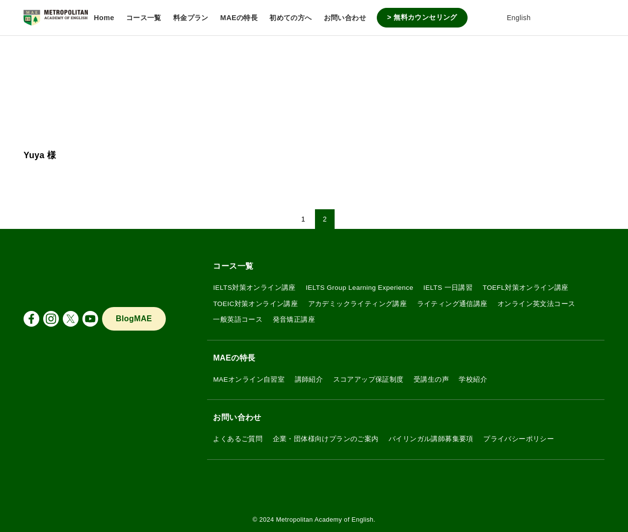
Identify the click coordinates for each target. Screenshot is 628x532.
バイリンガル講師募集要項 (431, 439)
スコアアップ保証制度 (368, 379)
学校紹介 (473, 379)
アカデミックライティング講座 (357, 304)
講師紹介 (309, 379)
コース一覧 (233, 266)
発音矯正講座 (294, 319)
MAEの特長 (234, 358)
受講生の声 (431, 379)
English (512, 18)
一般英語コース (237, 319)
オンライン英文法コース (536, 304)
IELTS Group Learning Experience (359, 287)
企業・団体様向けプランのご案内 (326, 439)
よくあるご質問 (237, 439)
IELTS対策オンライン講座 (254, 287)
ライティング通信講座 (452, 304)
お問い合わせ (237, 417)
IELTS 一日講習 (448, 287)
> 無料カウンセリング (422, 17)
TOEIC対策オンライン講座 (255, 304)
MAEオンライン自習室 (249, 379)
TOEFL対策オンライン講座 (526, 287)
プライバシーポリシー (518, 439)
